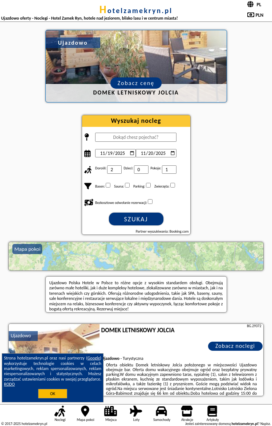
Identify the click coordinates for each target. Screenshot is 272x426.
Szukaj (136, 219)
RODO (9, 384)
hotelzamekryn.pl (136, 10)
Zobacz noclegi (235, 345)
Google (94, 358)
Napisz (265, 423)
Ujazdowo (21, 336)
